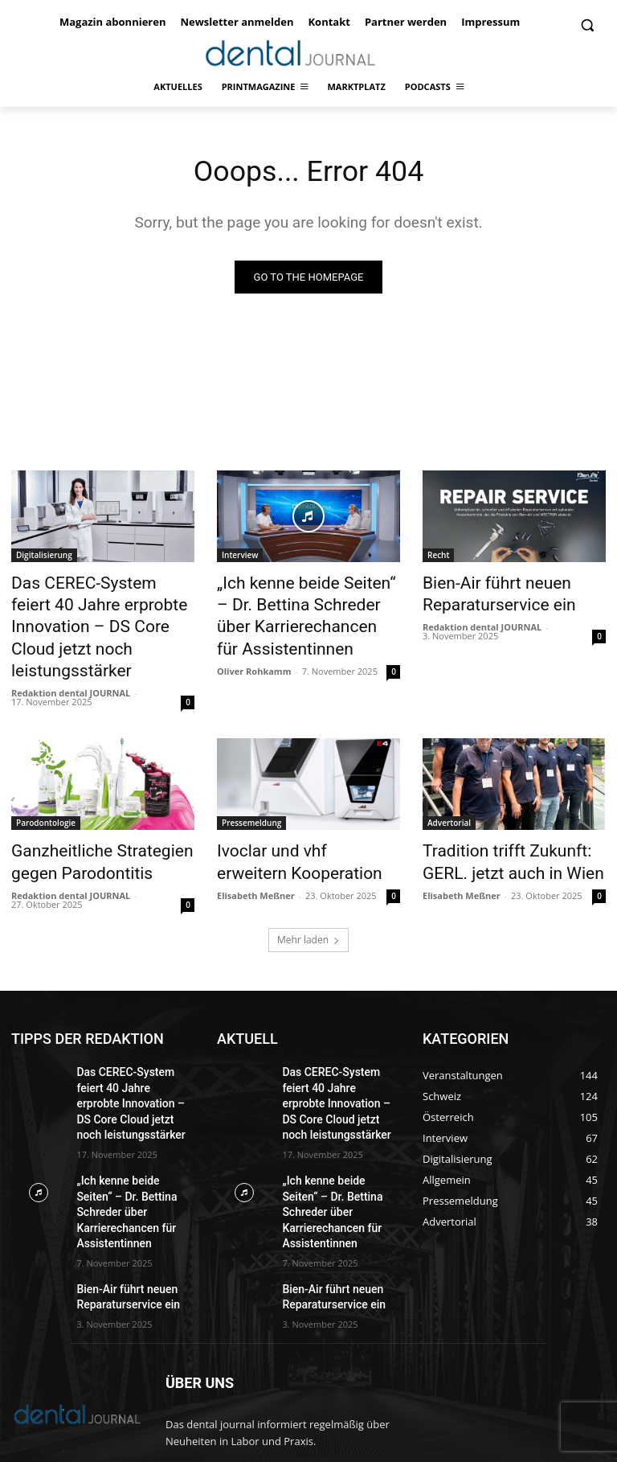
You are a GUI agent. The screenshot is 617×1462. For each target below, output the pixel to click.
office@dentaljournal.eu (315, 1389)
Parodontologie (46, 786)
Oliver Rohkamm (254, 657)
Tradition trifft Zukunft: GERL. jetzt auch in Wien (511, 822)
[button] (587, 25)
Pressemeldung (251, 786)
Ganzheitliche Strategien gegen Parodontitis (84, 822)
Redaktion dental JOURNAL (70, 657)
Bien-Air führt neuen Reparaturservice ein (484, 593)
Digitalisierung (44, 557)
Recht (438, 557)
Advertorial (449, 786)
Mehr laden (308, 895)
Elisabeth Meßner (256, 851)
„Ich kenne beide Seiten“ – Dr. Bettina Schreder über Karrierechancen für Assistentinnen (305, 610)
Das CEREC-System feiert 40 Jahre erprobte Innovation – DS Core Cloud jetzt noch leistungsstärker (97, 610)
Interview (240, 557)
